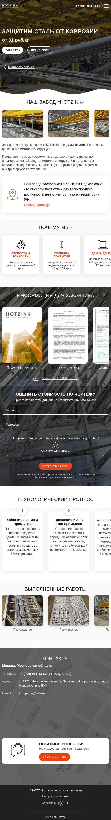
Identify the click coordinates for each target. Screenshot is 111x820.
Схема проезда (37, 205)
